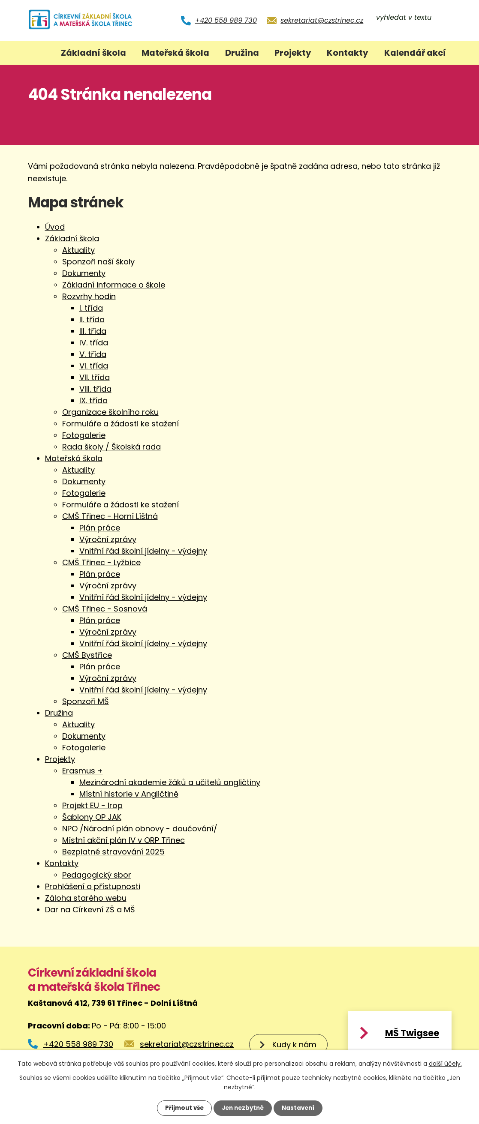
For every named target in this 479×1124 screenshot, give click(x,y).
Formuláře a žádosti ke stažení (120, 423)
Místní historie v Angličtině (128, 793)
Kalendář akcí (415, 53)
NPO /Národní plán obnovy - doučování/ (139, 828)
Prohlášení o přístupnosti (92, 886)
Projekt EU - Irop (92, 805)
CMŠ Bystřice (87, 655)
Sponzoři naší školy (98, 261)
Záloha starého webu (86, 898)
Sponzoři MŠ (85, 701)
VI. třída (93, 365)
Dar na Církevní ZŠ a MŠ (90, 909)
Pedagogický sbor (96, 874)
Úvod (39, 53)
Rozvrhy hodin (89, 296)
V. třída (92, 354)
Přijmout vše (182, 1107)
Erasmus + (82, 770)
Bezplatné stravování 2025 (113, 851)
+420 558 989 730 (226, 20)
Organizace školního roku (110, 412)
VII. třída (94, 377)
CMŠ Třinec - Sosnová (104, 608)
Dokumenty (83, 273)
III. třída (92, 331)
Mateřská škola (175, 53)
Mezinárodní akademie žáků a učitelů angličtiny (169, 782)
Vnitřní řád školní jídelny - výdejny (143, 551)
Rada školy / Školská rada (111, 446)
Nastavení (300, 1107)
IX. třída (93, 400)
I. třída (91, 308)
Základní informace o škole (113, 284)
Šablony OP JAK (91, 817)
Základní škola (93, 53)
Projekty (292, 53)
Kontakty (347, 53)
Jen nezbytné (242, 1107)
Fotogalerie (83, 435)
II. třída (92, 319)
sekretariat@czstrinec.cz (321, 20)
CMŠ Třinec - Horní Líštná (110, 516)
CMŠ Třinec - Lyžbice (101, 562)
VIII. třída (95, 389)
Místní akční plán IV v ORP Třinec (123, 840)
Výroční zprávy (107, 539)
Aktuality (78, 250)
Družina (242, 53)
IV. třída (93, 342)
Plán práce (99, 527)
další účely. (445, 1063)
